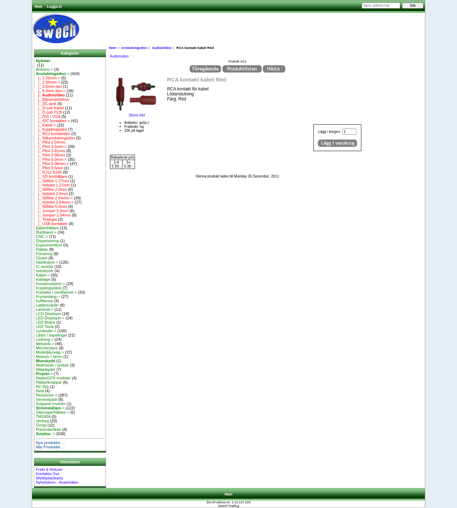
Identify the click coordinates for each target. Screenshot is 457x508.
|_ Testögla (46, 219)
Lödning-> (44, 339)
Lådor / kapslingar (51, 335)
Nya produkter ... (50, 442)
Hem (38, 7)
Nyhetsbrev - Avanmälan (57, 482)
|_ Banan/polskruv (52, 99)
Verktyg (42, 421)
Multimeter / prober (52, 365)
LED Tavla (45, 326)
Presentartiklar (48, 429)
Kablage (43, 279)
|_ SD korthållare (51, 176)
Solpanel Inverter (50, 404)
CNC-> (42, 236)
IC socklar (44, 266)
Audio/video (161, 48)
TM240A (43, 416)
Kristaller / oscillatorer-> (56, 292)
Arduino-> (44, 69)
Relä (40, 391)
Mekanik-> (45, 344)
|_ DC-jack (46, 103)
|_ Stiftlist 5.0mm (51, 206)
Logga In (54, 7)
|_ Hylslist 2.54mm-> (55, 202)
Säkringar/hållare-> (52, 412)
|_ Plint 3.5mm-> (51, 146)
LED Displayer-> (50, 318)
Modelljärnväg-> (50, 352)
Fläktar (42, 249)
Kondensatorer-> (50, 284)
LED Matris (45, 322)
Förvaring (44, 253)
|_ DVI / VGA (48, 116)
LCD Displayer (48, 314)
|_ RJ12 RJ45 (49, 172)
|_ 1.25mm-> (48, 78)
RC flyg (42, 386)
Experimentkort (49, 245)
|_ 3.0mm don (49, 86)
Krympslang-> (48, 296)
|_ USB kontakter (51, 223)
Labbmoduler (47, 305)
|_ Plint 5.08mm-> (52, 163)
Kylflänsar (44, 301)
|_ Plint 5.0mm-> (51, 159)
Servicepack (46, 399)
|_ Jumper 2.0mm (52, 211)
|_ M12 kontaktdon (53, 133)
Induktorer (45, 271)
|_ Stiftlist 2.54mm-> (54, 198)
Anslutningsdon (134, 48)
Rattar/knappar (49, 382)
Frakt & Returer (49, 469)
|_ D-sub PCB (49, 112)
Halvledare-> (47, 262)
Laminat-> (44, 309)
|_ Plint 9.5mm (49, 168)
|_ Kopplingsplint (51, 129)
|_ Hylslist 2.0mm (52, 193)
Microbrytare (46, 348)
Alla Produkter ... (50, 447)
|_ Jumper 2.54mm (53, 215)
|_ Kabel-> (46, 125)
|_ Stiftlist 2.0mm (51, 189)
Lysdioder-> (46, 331)
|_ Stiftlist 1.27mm (52, 181)
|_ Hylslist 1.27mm (53, 185)
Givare (41, 258)
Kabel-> (42, 275)
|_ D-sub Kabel (50, 108)
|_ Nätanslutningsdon (55, 138)
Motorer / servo (49, 356)
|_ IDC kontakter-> (53, 121)
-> (52, 73)
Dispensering (47, 241)
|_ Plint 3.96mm (50, 155)
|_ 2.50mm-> (48, 82)
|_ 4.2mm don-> (50, 91)
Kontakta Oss (47, 474)
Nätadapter (45, 369)
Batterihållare (47, 228)
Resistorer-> (46, 395)
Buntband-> (46, 232)
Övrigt (41, 425)
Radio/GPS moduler (53, 378)
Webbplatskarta (49, 478)
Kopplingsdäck (48, 288)
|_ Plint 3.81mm (50, 151)
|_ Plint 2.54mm (50, 142)
